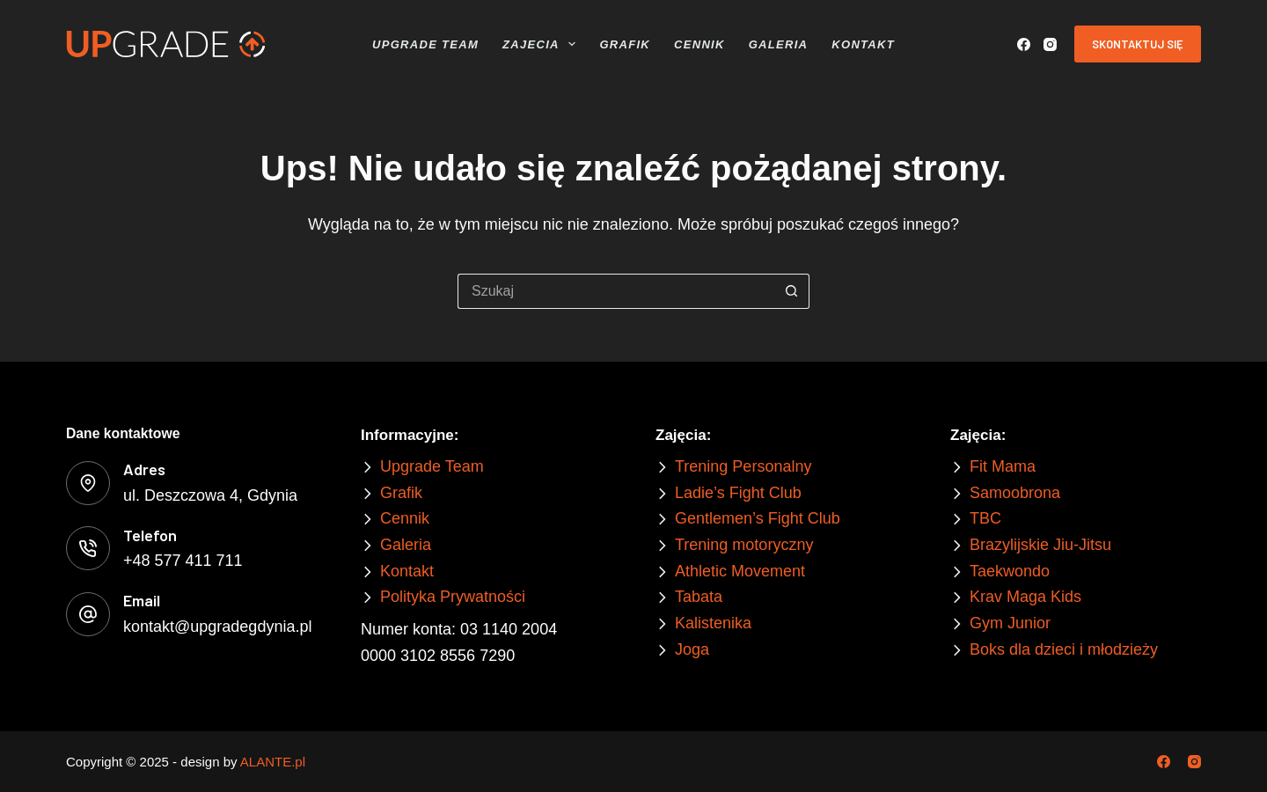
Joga (692, 649)
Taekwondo (1010, 571)
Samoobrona (1015, 493)
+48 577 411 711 (183, 560)
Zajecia (541, 44)
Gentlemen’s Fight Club (757, 518)
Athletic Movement (740, 571)
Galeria (779, 44)
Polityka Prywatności (452, 596)
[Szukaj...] (616, 291)
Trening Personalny (743, 466)
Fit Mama (1003, 466)
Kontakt (863, 44)
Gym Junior (1010, 623)
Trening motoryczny (744, 545)
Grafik (624, 44)
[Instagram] (1050, 44)
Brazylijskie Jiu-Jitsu (1040, 545)
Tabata (698, 596)
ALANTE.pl (272, 761)
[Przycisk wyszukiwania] (791, 291)
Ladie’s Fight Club (738, 493)
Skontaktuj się (1137, 44)
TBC (985, 518)
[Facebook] (1023, 44)
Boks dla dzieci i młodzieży (1064, 649)
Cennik (699, 44)
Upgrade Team (425, 44)
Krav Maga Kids (1025, 596)
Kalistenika (713, 623)
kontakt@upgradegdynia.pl (217, 626)
